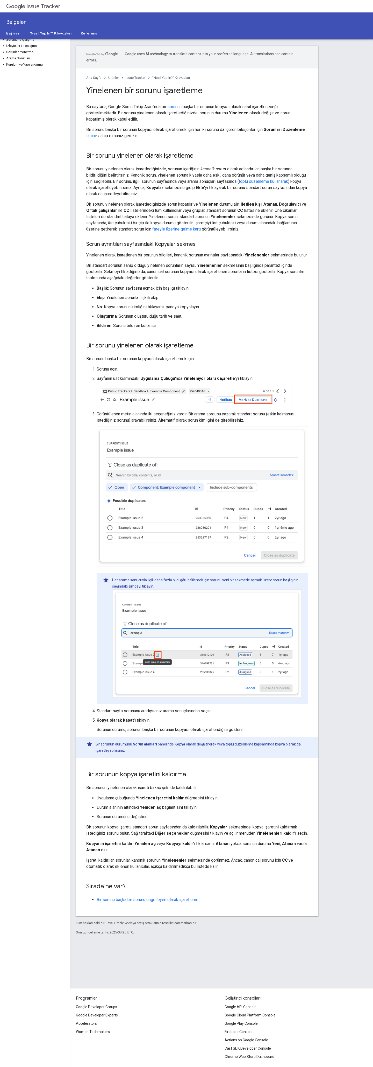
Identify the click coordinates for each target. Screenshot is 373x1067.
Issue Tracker (33, 6)
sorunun (174, 106)
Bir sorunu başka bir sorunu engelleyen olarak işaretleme (147, 899)
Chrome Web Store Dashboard (249, 1057)
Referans (89, 33)
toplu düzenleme (239, 744)
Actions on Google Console (246, 1040)
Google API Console (240, 1007)
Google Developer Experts (97, 1015)
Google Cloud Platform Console (250, 1015)
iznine (91, 135)
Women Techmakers (93, 1032)
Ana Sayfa (94, 78)
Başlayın (13, 33)
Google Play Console (241, 1023)
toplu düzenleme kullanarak (263, 181)
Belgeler (16, 22)
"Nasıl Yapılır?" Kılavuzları (171, 78)
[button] (34, 40)
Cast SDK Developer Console (248, 1048)
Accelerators (86, 1023)
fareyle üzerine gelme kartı (176, 229)
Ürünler (113, 78)
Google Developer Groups (96, 1007)
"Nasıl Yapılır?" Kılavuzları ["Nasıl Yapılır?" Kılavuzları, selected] (50, 33)
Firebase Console (239, 1032)
